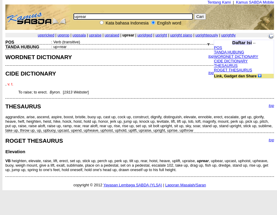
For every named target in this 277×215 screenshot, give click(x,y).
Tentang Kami (219, 2)
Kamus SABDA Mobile (255, 2)
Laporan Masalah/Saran (185, 185)
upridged (144, 35)
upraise (95, 35)
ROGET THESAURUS (233, 70)
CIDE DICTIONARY (231, 61)
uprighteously (207, 35)
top (211, 56)
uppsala (79, 35)
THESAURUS (226, 65)
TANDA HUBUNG (229, 52)
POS (218, 47)
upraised (111, 35)
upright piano (181, 35)
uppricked (46, 35)
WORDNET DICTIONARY (236, 56)
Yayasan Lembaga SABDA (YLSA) (132, 185)
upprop (63, 35)
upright (161, 35)
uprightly (228, 35)
